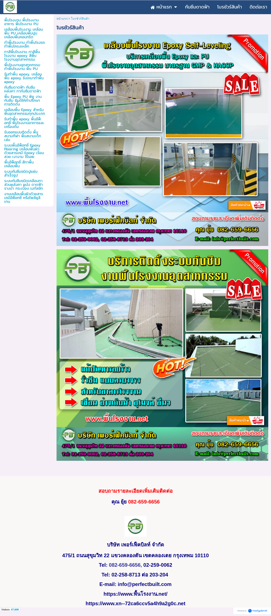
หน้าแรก (62, 18)
